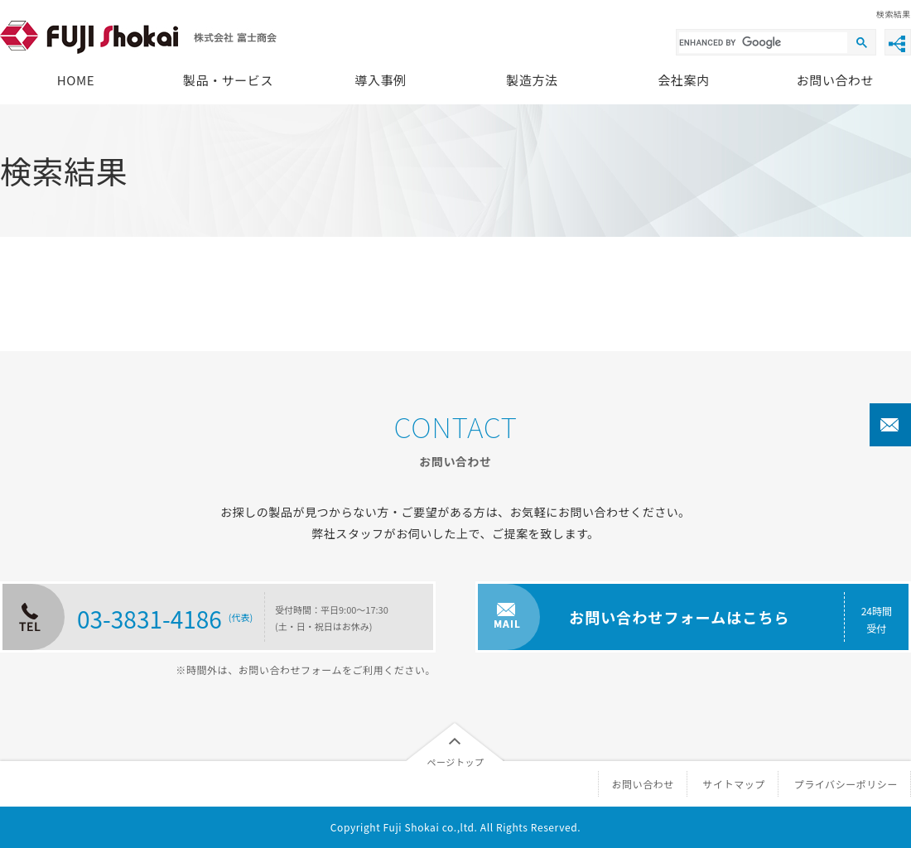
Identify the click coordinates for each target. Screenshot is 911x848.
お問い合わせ (835, 80)
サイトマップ (734, 784)
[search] (763, 42)
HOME (75, 80)
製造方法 (531, 80)
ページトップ (455, 761)
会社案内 (683, 80)
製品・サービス (228, 80)
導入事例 (380, 80)
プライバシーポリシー (846, 784)
